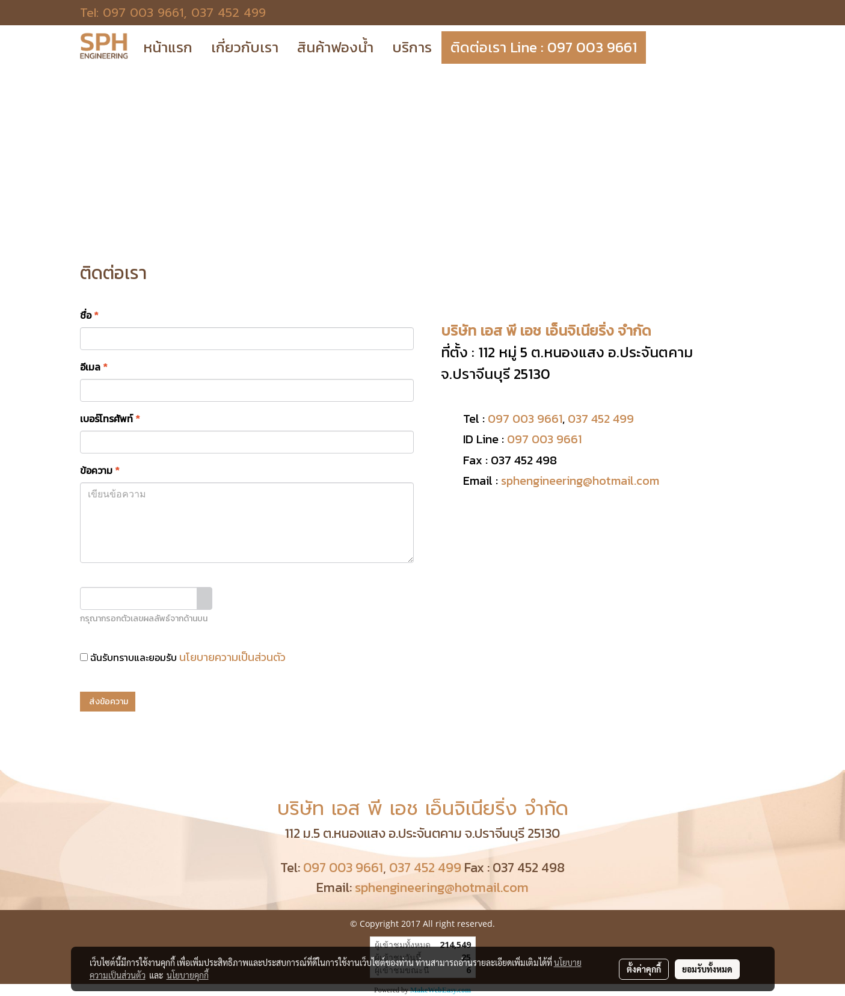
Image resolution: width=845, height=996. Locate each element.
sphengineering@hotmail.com (580, 481)
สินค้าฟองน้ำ (335, 47)
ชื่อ (89, 315)
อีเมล (94, 367)
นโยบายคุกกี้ (188, 975)
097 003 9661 (143, 13)
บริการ (412, 47)
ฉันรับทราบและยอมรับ (183, 657)
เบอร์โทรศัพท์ (110, 418)
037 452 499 (228, 13)
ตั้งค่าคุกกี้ (644, 969)
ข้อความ (100, 470)
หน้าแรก (167, 47)
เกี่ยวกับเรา (244, 47)
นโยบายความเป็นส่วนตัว (232, 657)
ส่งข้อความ (107, 701)
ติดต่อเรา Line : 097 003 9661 (543, 47)
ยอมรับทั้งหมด (707, 969)
